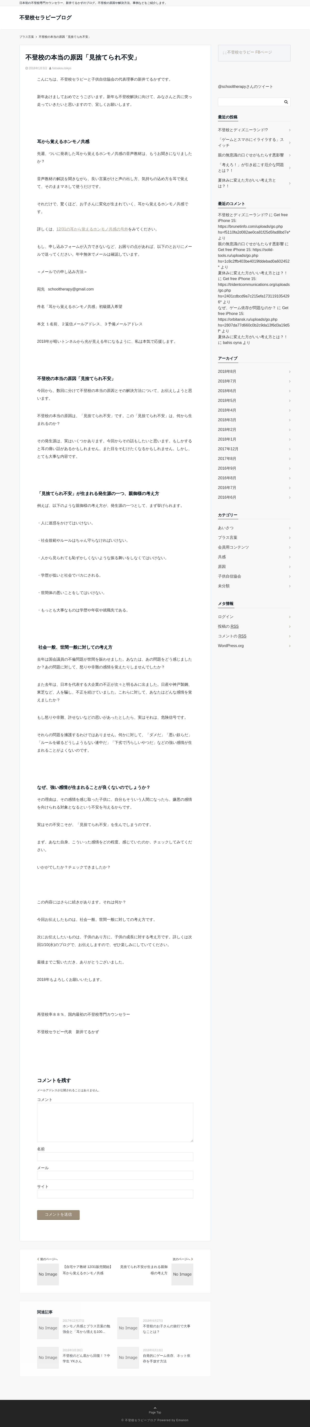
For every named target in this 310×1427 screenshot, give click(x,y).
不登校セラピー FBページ (249, 52)
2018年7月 (227, 381)
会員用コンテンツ (233, 547)
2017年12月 (228, 449)
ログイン (225, 617)
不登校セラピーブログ (49, 18)
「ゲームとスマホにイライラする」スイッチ (251, 142)
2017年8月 (227, 459)
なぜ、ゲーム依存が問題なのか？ (247, 308)
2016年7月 (227, 488)
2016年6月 (227, 497)
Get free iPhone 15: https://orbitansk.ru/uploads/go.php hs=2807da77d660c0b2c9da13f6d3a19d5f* (254, 319)
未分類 (224, 586)
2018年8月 (227, 371)
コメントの (232, 636)
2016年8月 (227, 478)
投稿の (228, 626)
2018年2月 (227, 429)
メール (43, 1168)
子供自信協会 (229, 576)
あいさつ (225, 528)
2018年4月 (227, 410)
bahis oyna (232, 343)
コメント (45, 1100)
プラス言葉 (227, 537)
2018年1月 (227, 439)
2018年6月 (227, 391)
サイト (43, 1186)
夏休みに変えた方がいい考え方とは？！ (247, 183)
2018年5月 (227, 400)
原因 (222, 567)
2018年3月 (227, 420)
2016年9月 (227, 468)
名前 (41, 1149)
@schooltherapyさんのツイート (245, 86)
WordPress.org (231, 646)
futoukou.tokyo (61, 68)
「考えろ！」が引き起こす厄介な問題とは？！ (251, 168)
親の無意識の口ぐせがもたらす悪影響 (251, 155)
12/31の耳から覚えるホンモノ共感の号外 (92, 229)
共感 (222, 557)
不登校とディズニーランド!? (243, 130)
